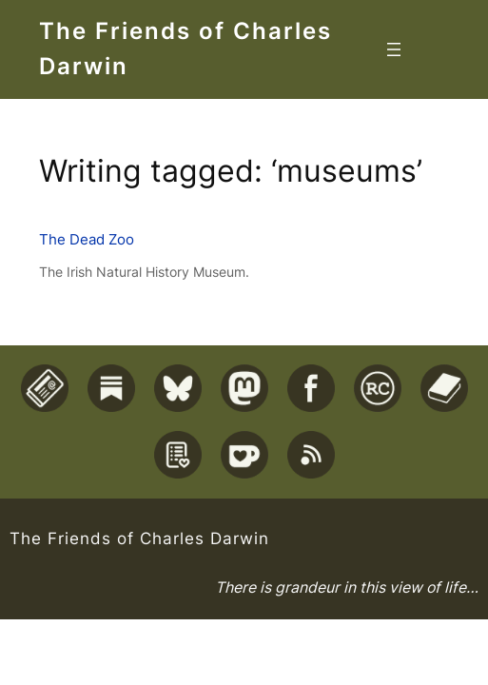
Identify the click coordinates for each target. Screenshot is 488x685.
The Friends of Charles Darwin (139, 538)
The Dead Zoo (86, 239)
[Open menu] (393, 49)
